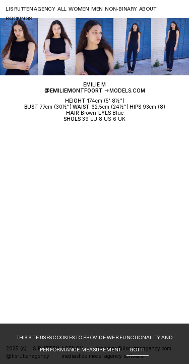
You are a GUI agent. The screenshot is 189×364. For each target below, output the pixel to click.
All (62, 9)
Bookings (19, 18)
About (147, 9)
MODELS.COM (127, 90)
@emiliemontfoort (73, 90)
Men (97, 9)
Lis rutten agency (30, 9)
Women (79, 9)
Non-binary (121, 9)
